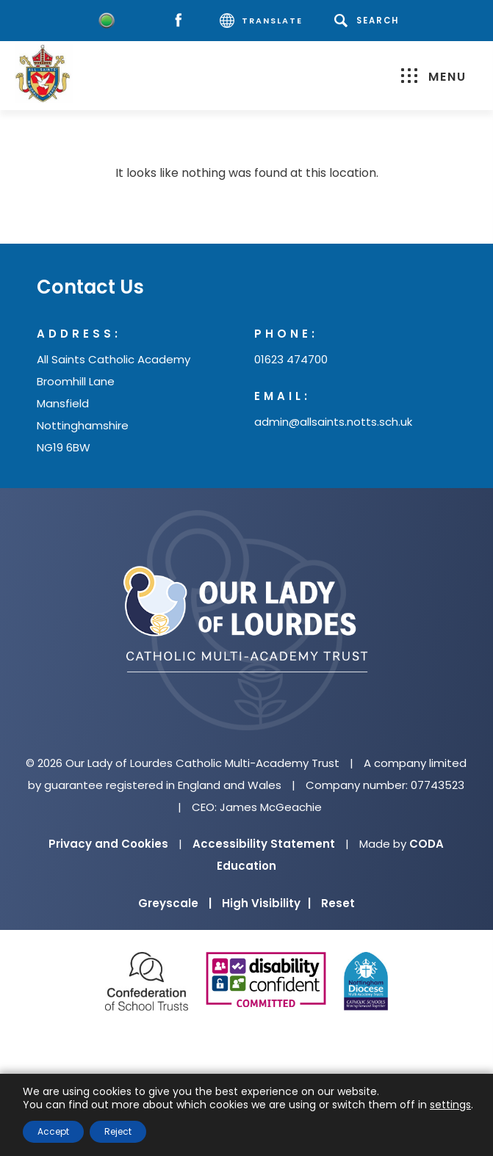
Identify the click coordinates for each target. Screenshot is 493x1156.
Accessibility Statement (263, 843)
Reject (118, 1131)
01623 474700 (291, 359)
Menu (434, 76)
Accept (53, 1131)
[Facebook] (181, 21)
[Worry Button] (106, 21)
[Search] (369, 20)
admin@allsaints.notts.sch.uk (333, 421)
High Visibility (266, 903)
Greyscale (175, 903)
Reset (338, 903)
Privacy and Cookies (108, 843)
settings (450, 1104)
